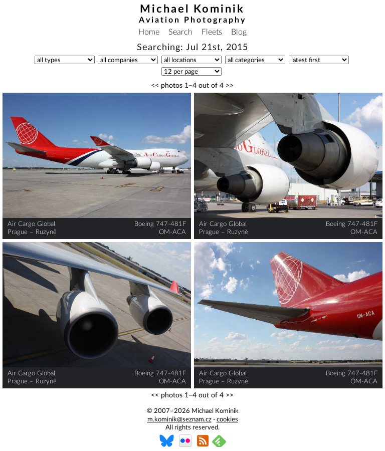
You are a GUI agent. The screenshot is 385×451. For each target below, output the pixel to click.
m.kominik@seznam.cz (179, 419)
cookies (227, 419)
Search (180, 32)
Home (148, 32)
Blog (239, 32)
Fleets (212, 32)
